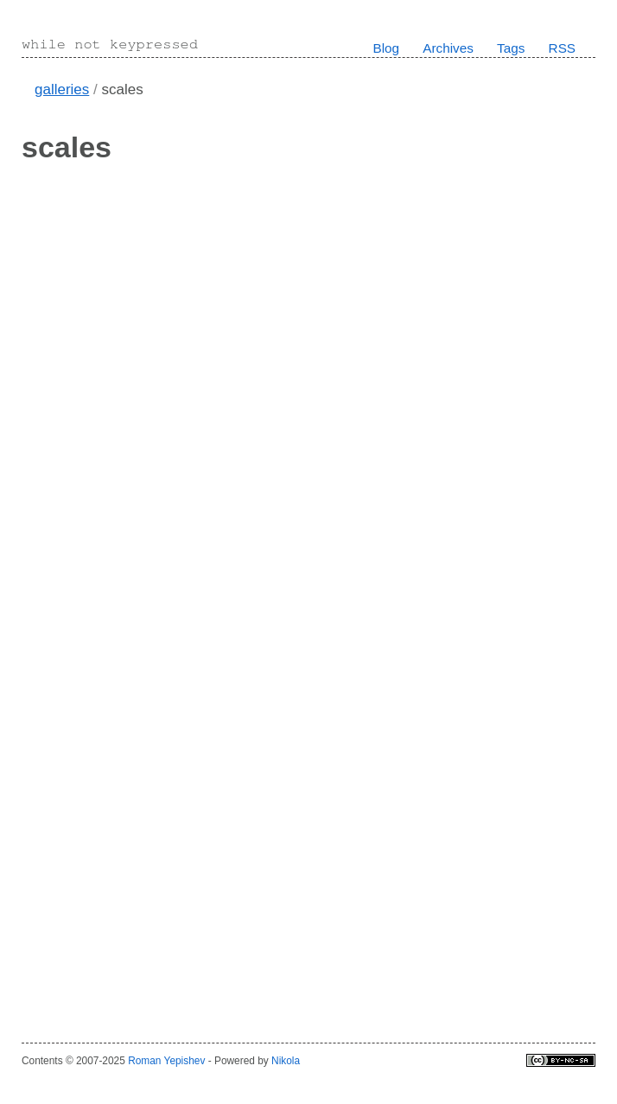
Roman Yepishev (166, 1061)
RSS (562, 48)
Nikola (285, 1061)
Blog (385, 48)
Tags (511, 48)
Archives (448, 48)
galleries (62, 89)
